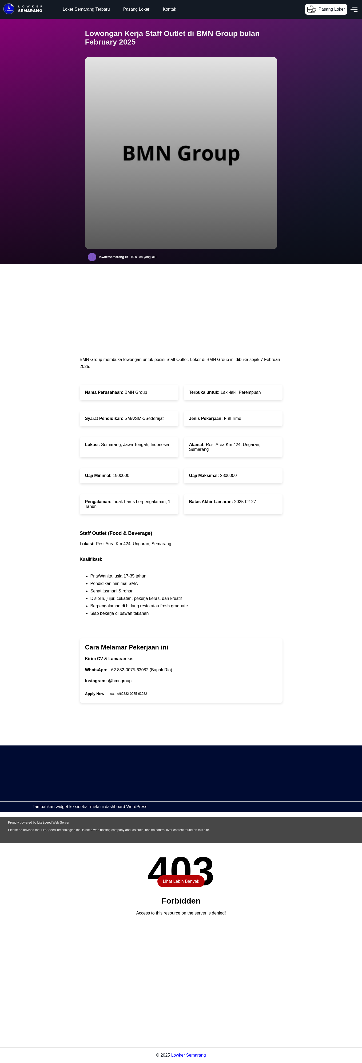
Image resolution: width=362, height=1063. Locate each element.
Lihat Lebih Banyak (181, 881)
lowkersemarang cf (113, 257)
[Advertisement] (160, 782)
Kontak (169, 9)
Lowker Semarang (188, 1055)
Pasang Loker (136, 9)
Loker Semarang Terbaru (86, 9)
